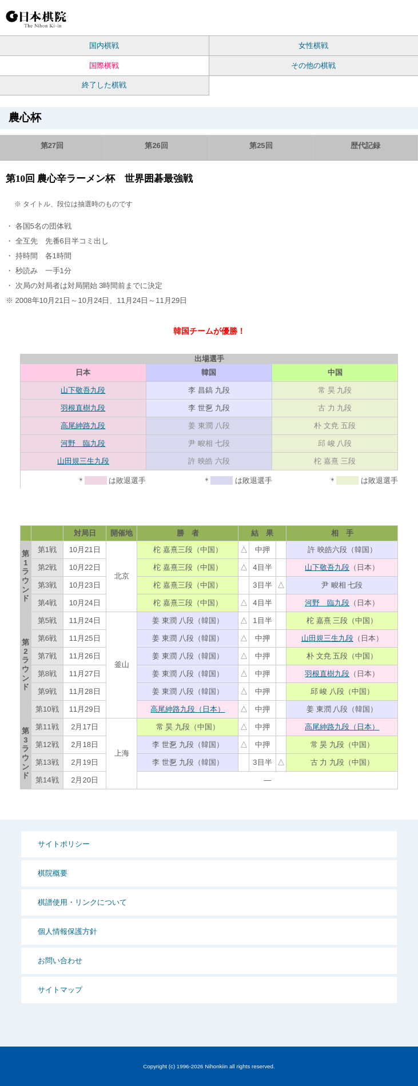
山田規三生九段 (83, 461)
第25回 (260, 145)
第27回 (52, 145)
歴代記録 (365, 145)
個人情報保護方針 (67, 931)
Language (372, 18)
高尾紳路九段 (83, 425)
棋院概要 (52, 873)
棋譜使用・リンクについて (82, 902)
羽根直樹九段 (83, 408)
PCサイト (330, 18)
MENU (400, 18)
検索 (350, 18)
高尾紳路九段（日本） (187, 709)
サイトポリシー (64, 844)
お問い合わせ (60, 960)
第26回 (156, 145)
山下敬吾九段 (83, 390)
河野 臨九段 (83, 443)
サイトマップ (60, 989)
